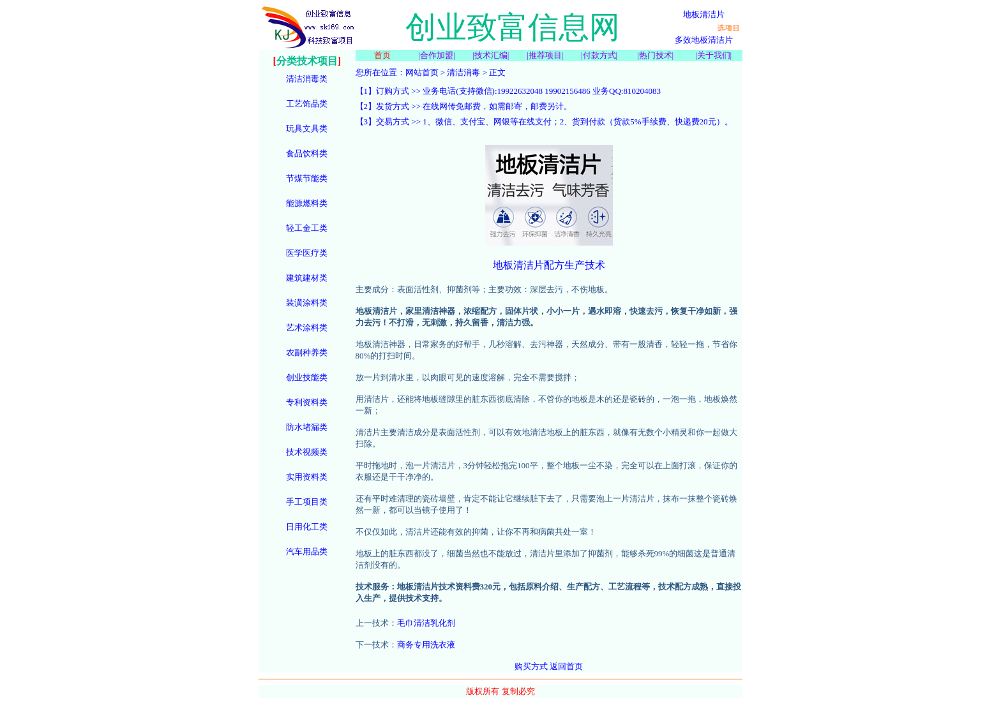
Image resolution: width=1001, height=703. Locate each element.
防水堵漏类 (306, 427)
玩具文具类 (306, 128)
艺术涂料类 (306, 327)
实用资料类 (306, 477)
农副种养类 (306, 352)
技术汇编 (491, 55)
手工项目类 (306, 502)
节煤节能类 (306, 178)
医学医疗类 (306, 253)
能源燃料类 (306, 203)
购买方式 (531, 666)
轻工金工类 (306, 228)
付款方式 (599, 55)
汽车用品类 (306, 551)
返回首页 (566, 666)
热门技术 (655, 55)
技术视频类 (306, 452)
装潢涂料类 (306, 302)
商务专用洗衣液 (426, 644)
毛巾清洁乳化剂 (426, 623)
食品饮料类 (306, 153)
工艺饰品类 (306, 103)
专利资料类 (306, 402)
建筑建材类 (306, 278)
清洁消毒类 (306, 79)
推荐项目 (545, 55)
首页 (382, 55)
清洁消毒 (463, 72)
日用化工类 (306, 526)
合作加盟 (436, 55)
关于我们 (713, 55)
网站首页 (422, 72)
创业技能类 (306, 377)
